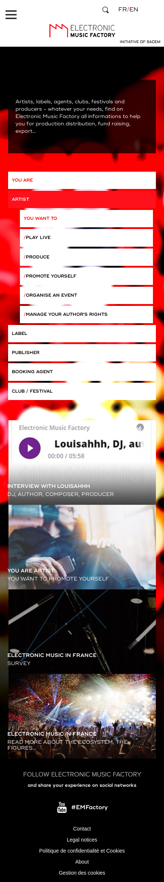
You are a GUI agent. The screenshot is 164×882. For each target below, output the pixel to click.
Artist (20, 199)
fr (122, 9)
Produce (37, 257)
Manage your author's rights (67, 314)
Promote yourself (51, 276)
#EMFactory (89, 807)
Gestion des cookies (82, 873)
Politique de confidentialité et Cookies (82, 851)
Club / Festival (32, 391)
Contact (82, 829)
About (82, 862)
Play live (38, 237)
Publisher (25, 353)
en (133, 9)
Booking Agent (32, 372)
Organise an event (51, 295)
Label (19, 333)
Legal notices (82, 840)
